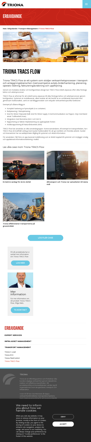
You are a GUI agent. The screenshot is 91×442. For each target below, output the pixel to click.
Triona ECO (9, 355)
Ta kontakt (20, 310)
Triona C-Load (10, 352)
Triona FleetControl (12, 358)
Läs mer (20, 263)
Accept (63, 424)
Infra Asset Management (18, 341)
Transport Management (28, 29)
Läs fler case (45, 238)
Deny (63, 417)
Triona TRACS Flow (12, 361)
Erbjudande (12, 29)
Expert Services (13, 335)
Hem (4, 29)
